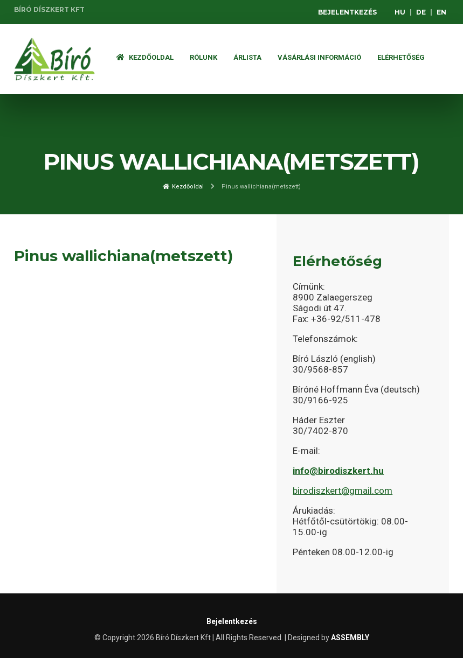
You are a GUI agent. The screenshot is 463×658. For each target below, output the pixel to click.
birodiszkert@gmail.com (342, 490)
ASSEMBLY (350, 637)
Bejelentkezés (347, 12)
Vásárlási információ (319, 57)
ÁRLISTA (247, 57)
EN (441, 12)
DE (421, 12)
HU (400, 12)
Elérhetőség (401, 57)
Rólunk (203, 57)
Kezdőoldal (145, 57)
